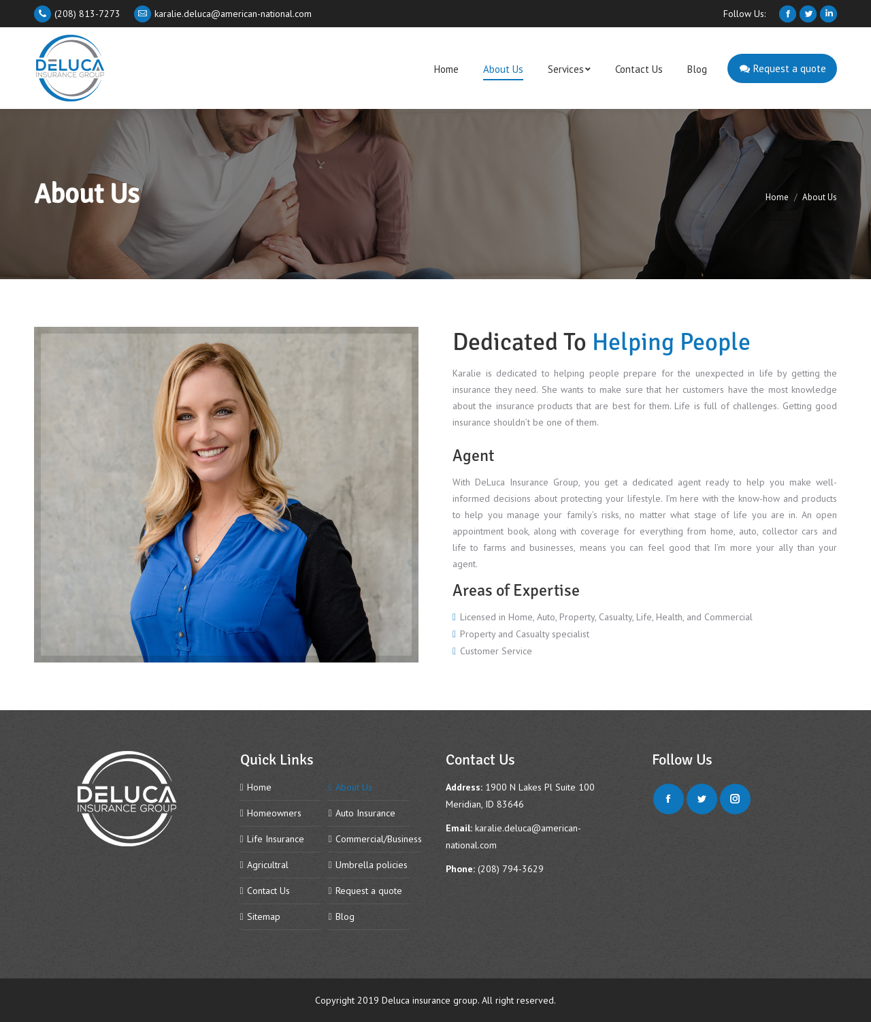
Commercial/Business (378, 839)
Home (777, 197)
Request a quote (368, 890)
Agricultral (268, 865)
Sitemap (263, 916)
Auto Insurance (365, 813)
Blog (345, 916)
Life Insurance (275, 839)
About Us (353, 787)
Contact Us (268, 890)
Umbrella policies (371, 865)
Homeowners (274, 813)
